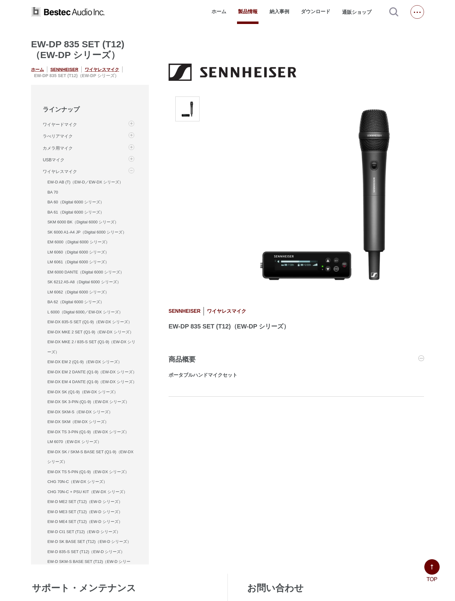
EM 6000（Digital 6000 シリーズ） (78, 242)
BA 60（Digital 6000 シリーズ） (75, 202)
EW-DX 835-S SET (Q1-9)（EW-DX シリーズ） (89, 322)
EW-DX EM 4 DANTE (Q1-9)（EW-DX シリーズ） (92, 381)
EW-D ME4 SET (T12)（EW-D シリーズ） (84, 521)
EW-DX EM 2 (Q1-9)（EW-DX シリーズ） (84, 361)
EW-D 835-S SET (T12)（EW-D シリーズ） (86, 551)
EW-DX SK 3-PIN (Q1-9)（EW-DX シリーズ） (88, 401)
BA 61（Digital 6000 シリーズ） (75, 212)
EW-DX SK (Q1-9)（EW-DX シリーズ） (82, 392)
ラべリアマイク (58, 136)
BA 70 (52, 192)
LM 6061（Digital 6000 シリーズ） (78, 262)
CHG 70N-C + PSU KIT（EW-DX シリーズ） (87, 491)
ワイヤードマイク (60, 124)
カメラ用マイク (58, 148)
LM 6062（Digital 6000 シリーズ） (78, 292)
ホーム (219, 11)
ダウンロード (315, 11)
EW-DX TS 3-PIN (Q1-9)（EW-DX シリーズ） (88, 432)
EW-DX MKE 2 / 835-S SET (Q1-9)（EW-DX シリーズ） (91, 347)
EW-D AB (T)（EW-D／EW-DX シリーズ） (85, 182)
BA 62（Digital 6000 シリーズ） (75, 302)
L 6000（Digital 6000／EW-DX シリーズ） (85, 312)
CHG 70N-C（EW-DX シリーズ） (77, 481)
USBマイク (53, 159)
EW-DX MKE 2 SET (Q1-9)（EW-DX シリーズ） (90, 332)
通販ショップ (359, 12)
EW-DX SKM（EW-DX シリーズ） (78, 421)
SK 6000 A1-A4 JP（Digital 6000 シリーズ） (86, 232)
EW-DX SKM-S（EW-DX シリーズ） (80, 412)
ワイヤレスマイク (102, 69)
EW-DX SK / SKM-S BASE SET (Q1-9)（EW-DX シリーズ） (90, 457)
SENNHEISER (64, 69)
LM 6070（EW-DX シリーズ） (74, 441)
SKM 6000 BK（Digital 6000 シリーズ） (83, 222)
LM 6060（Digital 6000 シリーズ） (78, 252)
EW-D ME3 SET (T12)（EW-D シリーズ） (84, 511)
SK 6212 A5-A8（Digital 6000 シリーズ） (84, 282)
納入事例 (279, 11)
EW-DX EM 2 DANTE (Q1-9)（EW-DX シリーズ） (92, 372)
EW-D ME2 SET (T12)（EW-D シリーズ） (84, 501)
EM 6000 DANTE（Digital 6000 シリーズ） (85, 272)
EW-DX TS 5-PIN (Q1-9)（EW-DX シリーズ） (88, 471)
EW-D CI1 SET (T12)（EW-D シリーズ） (83, 531)
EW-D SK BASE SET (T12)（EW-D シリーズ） (89, 541)
